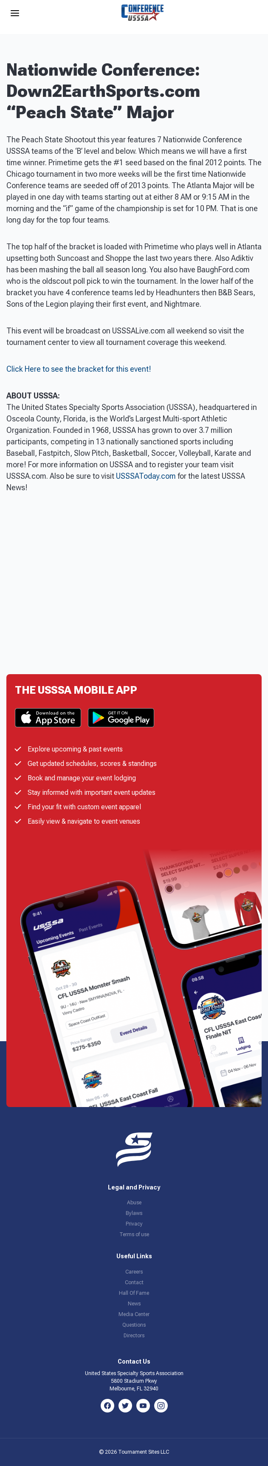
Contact (134, 1282)
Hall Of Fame (134, 1293)
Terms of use (134, 1234)
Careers (134, 1272)
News (134, 1304)
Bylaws (134, 1213)
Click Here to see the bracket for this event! (78, 368)
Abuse (134, 1203)
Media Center (134, 1314)
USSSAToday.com (146, 476)
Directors (134, 1336)
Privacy (134, 1224)
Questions (134, 1325)
